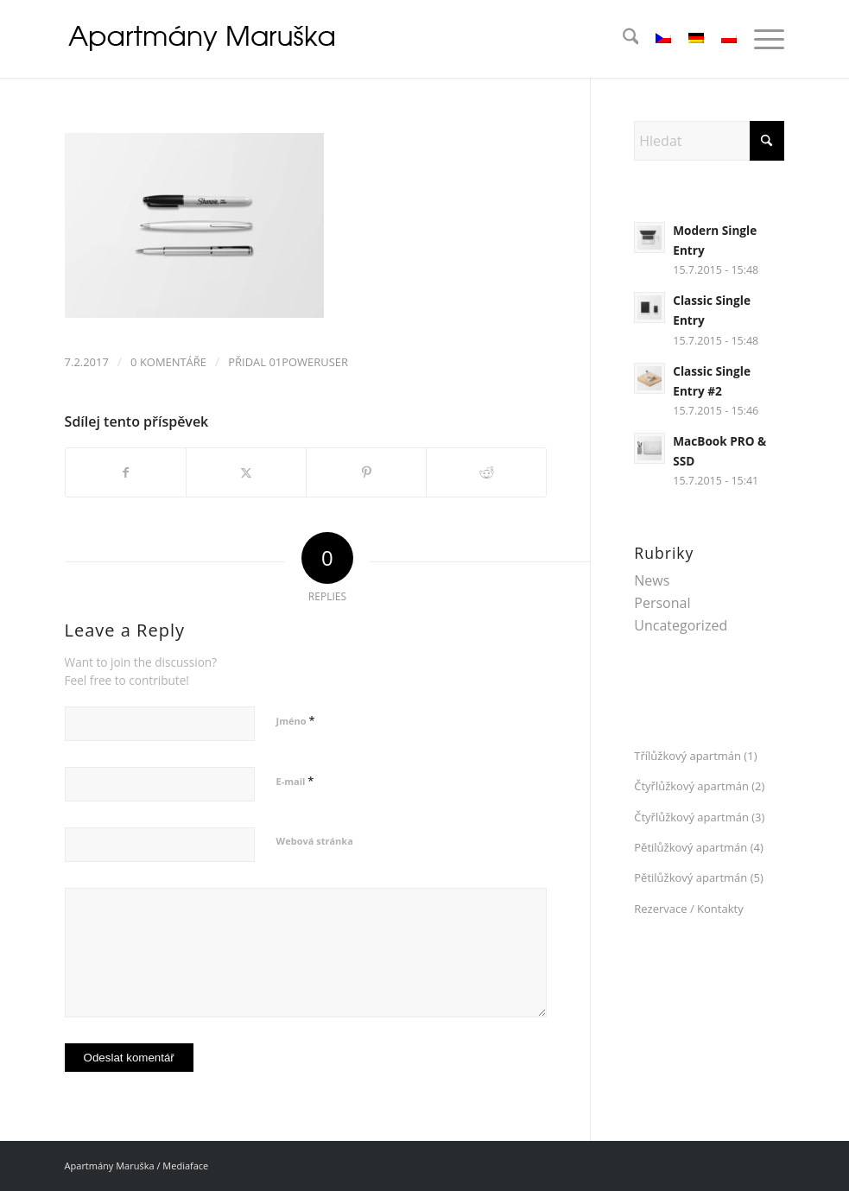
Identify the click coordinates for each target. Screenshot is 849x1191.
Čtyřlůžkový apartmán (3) (699, 817)
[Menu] (760, 39)
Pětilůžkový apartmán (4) (698, 847)
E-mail (295, 781)
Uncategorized (680, 625)
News (651, 580)
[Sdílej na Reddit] (486, 472)
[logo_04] (204, 39)
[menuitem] (622, 39)
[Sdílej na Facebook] (126, 472)
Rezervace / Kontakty (688, 908)
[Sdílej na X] (246, 472)
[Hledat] (622, 39)
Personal (662, 602)
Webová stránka (314, 840)
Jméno (295, 720)
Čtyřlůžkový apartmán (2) (699, 786)
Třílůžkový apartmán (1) (695, 755)
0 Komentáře (168, 362)
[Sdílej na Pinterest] (366, 472)
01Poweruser (308, 362)
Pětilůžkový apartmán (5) (698, 877)
